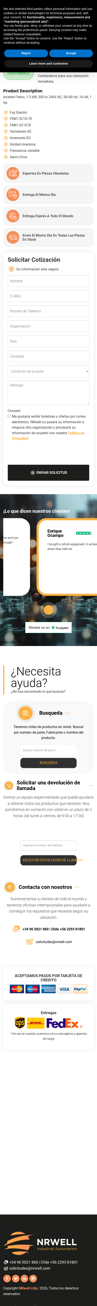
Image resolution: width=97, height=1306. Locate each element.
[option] (48, 557)
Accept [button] (71, 53)
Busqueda (48, 763)
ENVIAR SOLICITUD (48, 472)
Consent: (14, 411)
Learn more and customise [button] (48, 63)
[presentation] (49, 454)
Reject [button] (26, 53)
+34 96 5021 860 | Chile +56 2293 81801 (48, 929)
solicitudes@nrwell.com (48, 942)
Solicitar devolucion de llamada (50, 860)
